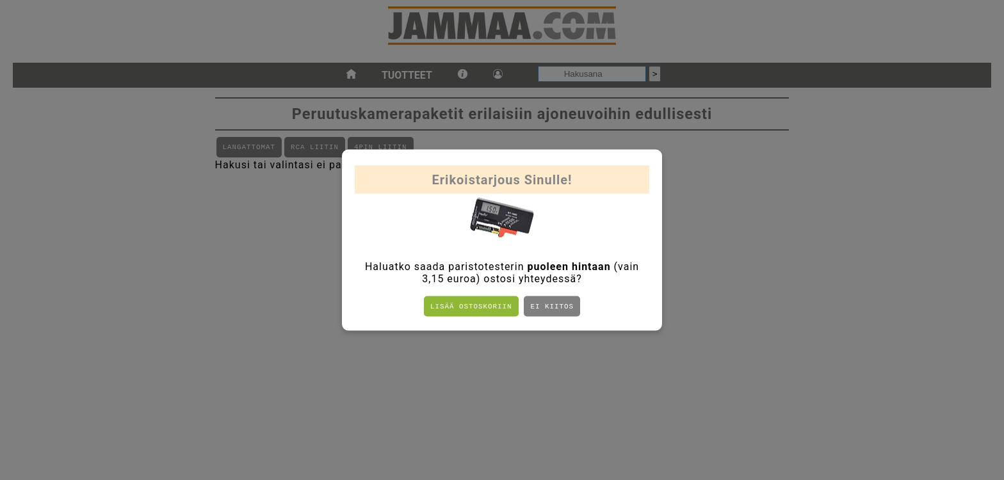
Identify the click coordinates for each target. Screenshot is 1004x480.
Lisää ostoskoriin (471, 306)
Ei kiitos (551, 306)
